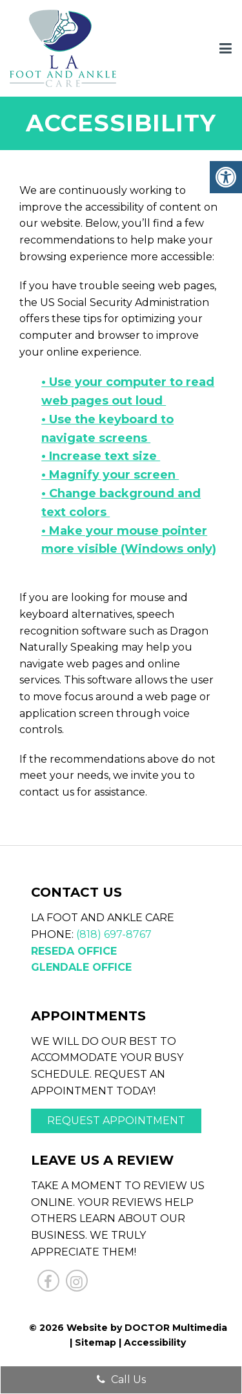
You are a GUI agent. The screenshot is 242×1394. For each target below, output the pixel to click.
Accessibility (155, 1342)
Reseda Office (74, 951)
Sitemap (95, 1342)
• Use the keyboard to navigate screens (107, 428)
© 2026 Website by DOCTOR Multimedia (128, 1327)
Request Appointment (116, 1120)
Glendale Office (81, 967)
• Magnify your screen (110, 475)
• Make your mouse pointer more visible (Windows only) (128, 540)
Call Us (121, 1379)
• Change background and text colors (121, 502)
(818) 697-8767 (114, 934)
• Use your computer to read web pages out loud (127, 391)
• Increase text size (100, 456)
